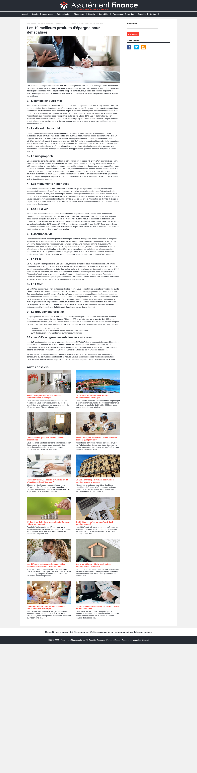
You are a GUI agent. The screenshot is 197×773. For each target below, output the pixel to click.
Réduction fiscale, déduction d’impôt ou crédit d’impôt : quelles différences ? (47, 481)
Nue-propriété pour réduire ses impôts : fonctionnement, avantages (93, 565)
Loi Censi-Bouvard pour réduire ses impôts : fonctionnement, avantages (46, 607)
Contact (152, 14)
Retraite (91, 14)
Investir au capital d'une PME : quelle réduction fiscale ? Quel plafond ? (96, 439)
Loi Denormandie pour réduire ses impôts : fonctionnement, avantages (95, 481)
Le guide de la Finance (45, 23)
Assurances (47, 14)
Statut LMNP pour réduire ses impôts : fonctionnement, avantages (44, 396)
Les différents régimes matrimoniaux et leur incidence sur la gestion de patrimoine (46, 565)
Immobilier (104, 14)
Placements (79, 14)
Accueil (24, 14)
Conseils (141, 14)
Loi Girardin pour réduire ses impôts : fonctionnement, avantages (92, 396)
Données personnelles (131, 640)
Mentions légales (113, 640)
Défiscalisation (63, 14)
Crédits (35, 14)
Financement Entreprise (123, 14)
